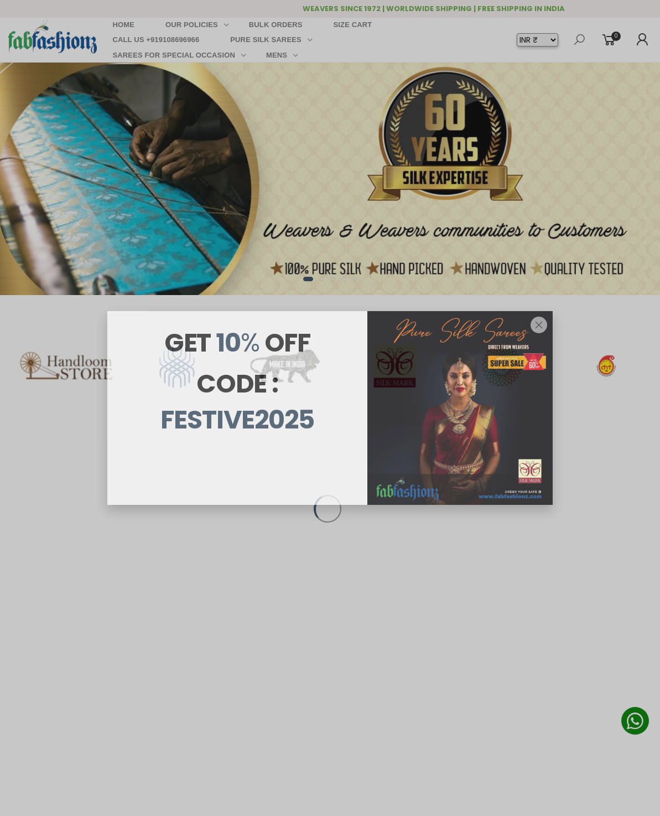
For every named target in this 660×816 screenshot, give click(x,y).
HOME (124, 24)
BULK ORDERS (276, 24)
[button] (308, 279)
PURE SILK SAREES (266, 39)
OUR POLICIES (191, 24)
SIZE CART (353, 24)
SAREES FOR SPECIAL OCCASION (174, 55)
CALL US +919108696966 (156, 39)
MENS (276, 55)
